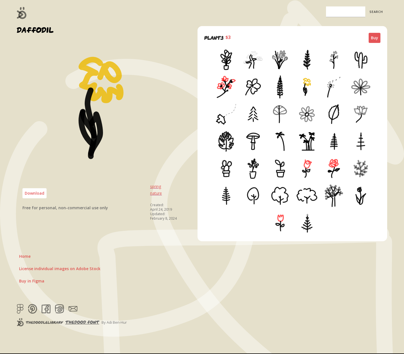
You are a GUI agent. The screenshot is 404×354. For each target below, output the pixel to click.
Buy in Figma (31, 281)
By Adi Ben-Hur (114, 322)
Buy (374, 37)
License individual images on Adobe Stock (59, 268)
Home (25, 256)
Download (34, 193)
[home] (22, 13)
